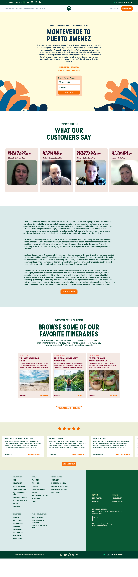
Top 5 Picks (36, 483)
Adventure (16, 526)
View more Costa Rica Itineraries (69, 408)
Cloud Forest (17, 477)
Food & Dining (17, 539)
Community (16, 507)
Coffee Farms (17, 530)
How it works (97, 498)
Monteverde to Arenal (58, 483)
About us (95, 501)
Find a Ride (69, 92)
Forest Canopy (18, 520)
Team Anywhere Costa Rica (39, 526)
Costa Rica (55, 480)
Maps (34, 502)
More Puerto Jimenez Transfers (69, 71)
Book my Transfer (69, 292)
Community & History (20, 497)
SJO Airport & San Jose (40, 495)
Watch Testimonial (35, 454)
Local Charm (17, 536)
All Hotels (35, 480)
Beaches (15, 504)
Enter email (96, 517)
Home (14, 480)
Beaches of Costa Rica (59, 489)
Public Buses (55, 492)
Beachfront (36, 499)
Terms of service (117, 501)
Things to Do (29, 8)
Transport (40, 8)
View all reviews (69, 464)
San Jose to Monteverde (59, 486)
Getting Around (56, 477)
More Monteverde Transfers (69, 67)
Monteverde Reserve (19, 486)
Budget (34, 492)
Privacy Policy (102, 525)
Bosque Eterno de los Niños (20, 493)
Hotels (19, 8)
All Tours (16, 517)
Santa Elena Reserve (20, 489)
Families (35, 486)
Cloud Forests (18, 523)
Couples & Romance (39, 489)
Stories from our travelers (38, 521)
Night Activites (18, 533)
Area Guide (9, 8)
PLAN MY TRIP (126, 8)
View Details (44, 395)
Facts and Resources (20, 500)
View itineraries (37, 517)
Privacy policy (117, 498)
